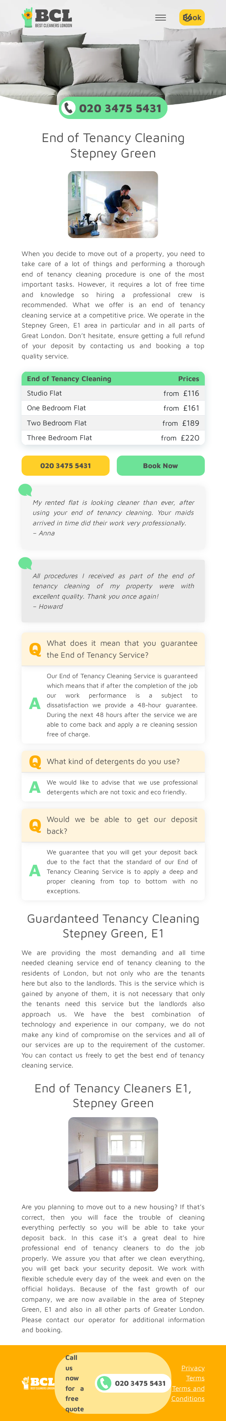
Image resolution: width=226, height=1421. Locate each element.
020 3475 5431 (65, 465)
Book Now (160, 465)
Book (192, 17)
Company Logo (47, 17)
